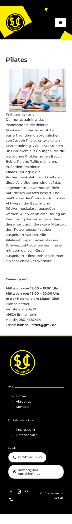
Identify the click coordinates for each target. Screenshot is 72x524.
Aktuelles (23, 401)
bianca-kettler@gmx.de (36, 325)
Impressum (25, 430)
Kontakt (22, 407)
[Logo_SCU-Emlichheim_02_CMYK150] (15, 14)
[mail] (26, 492)
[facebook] (11, 492)
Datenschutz (26, 435)
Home (21, 396)
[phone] (11, 499)
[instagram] (19, 492)
